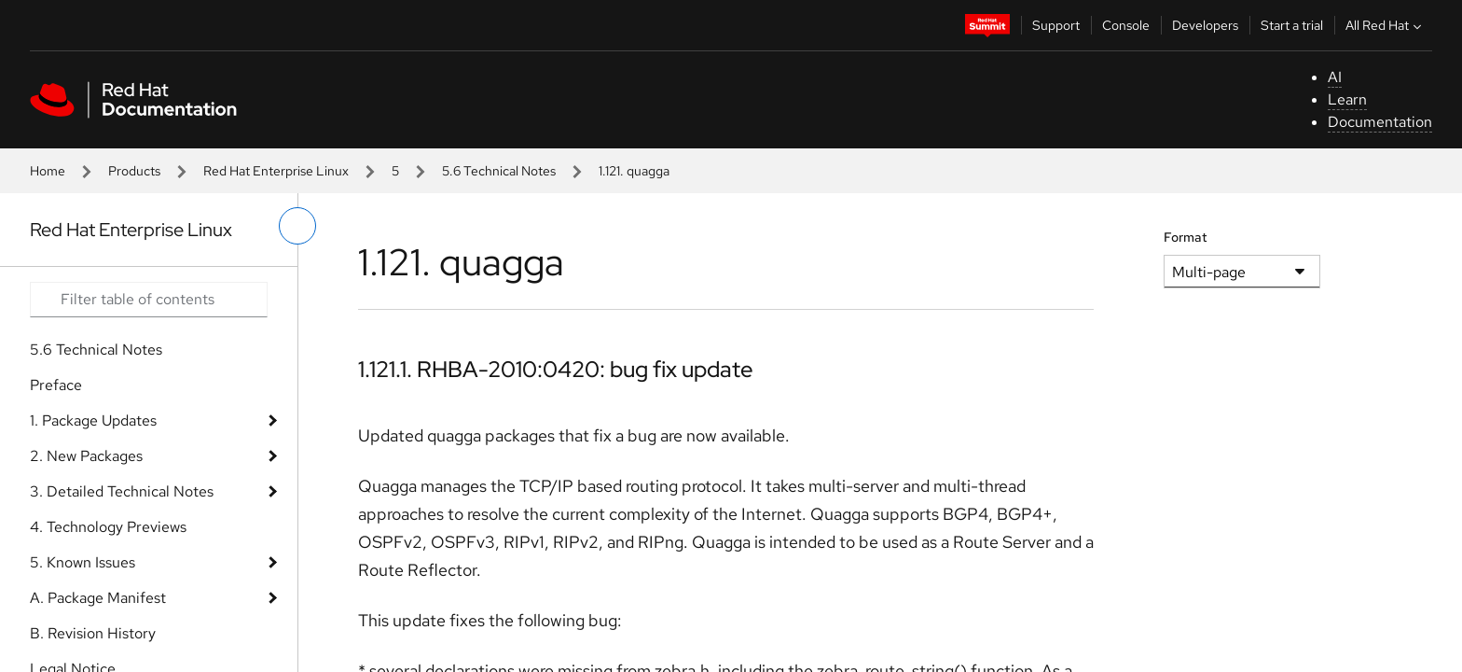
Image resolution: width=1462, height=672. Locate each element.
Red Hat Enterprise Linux (276, 170)
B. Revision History (93, 633)
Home (47, 170)
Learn (1347, 99)
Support (1056, 25)
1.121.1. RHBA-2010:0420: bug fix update (555, 369)
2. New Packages (86, 456)
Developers (1205, 25)
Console (1126, 25)
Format (1185, 237)
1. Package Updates (93, 420)
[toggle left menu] (297, 226)
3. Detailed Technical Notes (122, 491)
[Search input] (149, 299)
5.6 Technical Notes (499, 170)
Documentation (1380, 122)
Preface (56, 385)
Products (134, 170)
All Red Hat (1385, 25)
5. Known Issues (82, 562)
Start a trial (1292, 25)
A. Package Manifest (98, 598)
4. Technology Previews (108, 527)
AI (1335, 77)
